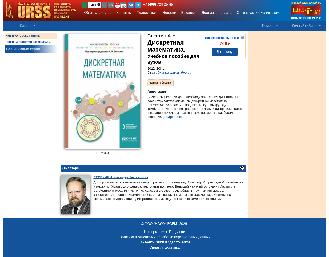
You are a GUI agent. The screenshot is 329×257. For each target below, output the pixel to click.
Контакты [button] (124, 12)
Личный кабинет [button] (305, 26)
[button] (118, 5)
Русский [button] (94, 4)
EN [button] (111, 4)
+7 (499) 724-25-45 (158, 4)
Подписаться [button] (147, 12)
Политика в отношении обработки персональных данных (164, 237)
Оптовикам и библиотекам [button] (258, 12)
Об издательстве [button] (97, 12)
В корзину (224, 52)
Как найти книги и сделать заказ (164, 242)
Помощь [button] (268, 25)
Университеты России (174, 72)
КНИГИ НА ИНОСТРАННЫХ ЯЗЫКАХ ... (28, 42)
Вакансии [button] (189, 12)
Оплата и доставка (164, 247)
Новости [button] (169, 12)
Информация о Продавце (164, 232)
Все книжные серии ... (25, 49)
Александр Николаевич (120, 177)
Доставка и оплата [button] (217, 12)
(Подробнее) (172, 117)
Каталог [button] (26, 25)
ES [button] (104, 4)
